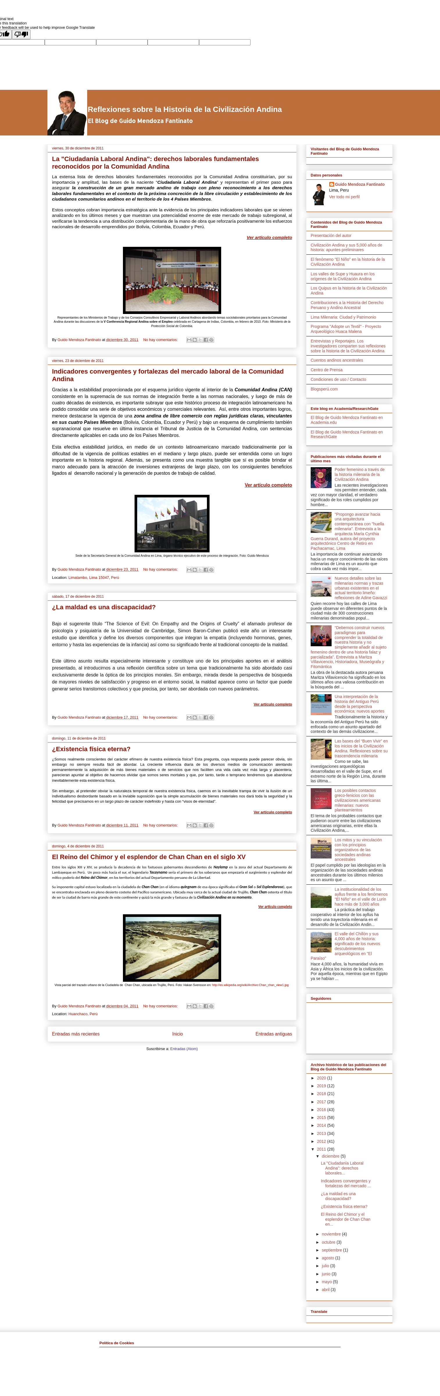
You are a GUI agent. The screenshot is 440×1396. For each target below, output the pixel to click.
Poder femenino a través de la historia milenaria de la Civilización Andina (360, 474)
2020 (322, 1078)
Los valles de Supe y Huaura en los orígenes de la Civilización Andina (343, 276)
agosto (328, 1258)
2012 (322, 1141)
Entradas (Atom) (184, 1049)
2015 (322, 1117)
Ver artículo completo (269, 237)
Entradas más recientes (76, 1033)
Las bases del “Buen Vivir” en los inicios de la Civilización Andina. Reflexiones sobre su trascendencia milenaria (361, 748)
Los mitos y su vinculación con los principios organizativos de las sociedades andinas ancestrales (358, 850)
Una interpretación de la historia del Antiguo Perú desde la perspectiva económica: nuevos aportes (359, 703)
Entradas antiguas (273, 1033)
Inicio (177, 1033)
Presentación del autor (331, 235)
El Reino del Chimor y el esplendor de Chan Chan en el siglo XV (149, 857)
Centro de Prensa (327, 369)
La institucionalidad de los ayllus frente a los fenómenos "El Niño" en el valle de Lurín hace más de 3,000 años (361, 896)
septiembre (332, 1250)
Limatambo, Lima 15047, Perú (93, 577)
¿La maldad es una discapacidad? (104, 607)
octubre (329, 1242)
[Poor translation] (21, 34)
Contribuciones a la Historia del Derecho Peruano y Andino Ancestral (347, 305)
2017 (322, 1101)
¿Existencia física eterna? (91, 749)
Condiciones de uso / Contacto (338, 379)
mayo (327, 1281)
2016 (322, 1109)
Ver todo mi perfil (344, 196)
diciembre (331, 1156)
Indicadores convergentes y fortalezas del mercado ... (346, 1183)
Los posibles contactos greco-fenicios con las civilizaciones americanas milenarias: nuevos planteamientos (358, 800)
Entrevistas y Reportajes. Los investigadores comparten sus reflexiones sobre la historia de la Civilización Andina (348, 346)
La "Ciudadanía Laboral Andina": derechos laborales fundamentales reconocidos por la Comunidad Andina (155, 162)
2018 (322, 1093)
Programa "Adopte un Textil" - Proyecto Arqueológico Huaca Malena (346, 329)
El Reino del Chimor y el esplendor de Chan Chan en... (346, 1219)
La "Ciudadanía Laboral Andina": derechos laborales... (342, 1168)
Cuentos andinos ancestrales (337, 360)
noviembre (332, 1234)
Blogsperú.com (324, 389)
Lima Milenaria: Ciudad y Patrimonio (343, 317)
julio (326, 1265)
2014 (322, 1125)
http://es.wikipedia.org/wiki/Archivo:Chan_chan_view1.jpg (250, 985)
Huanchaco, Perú (82, 1014)
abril (326, 1289)
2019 (322, 1085)
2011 (322, 1149)
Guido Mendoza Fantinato (360, 184)
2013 (322, 1133)
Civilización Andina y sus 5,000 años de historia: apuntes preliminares (346, 247)
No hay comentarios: (161, 340)
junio (326, 1274)
